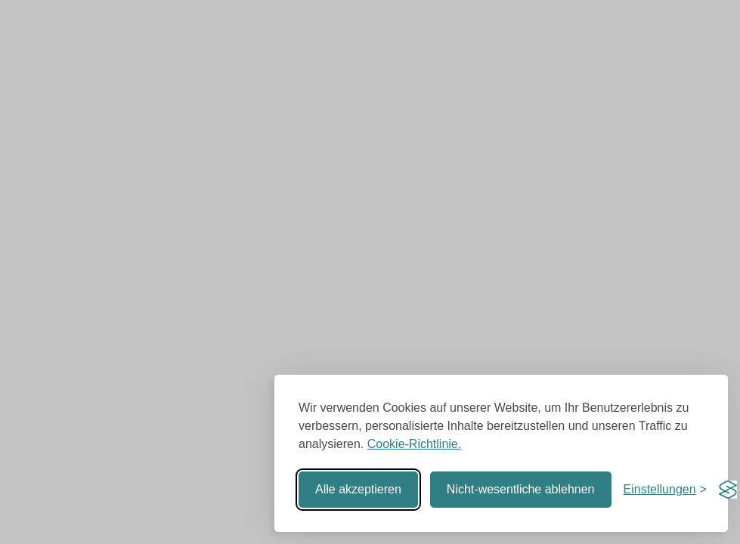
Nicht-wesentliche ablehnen (521, 489)
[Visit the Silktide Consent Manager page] (728, 490)
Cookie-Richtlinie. (414, 443)
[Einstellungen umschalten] (665, 490)
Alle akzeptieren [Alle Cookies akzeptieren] (358, 489)
